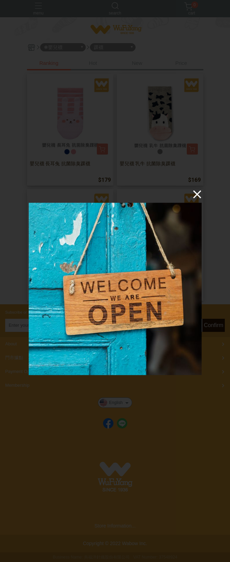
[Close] (197, 194)
